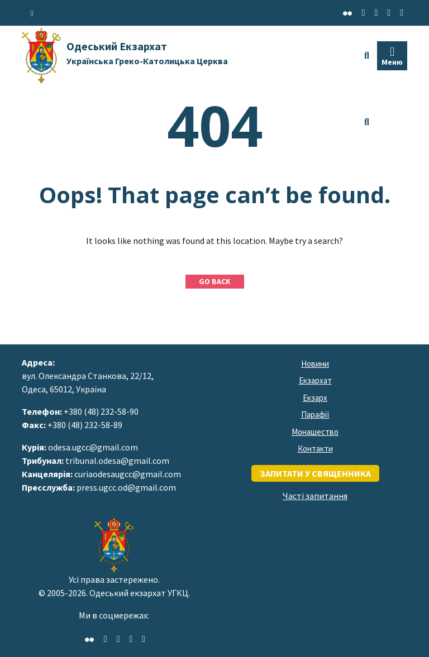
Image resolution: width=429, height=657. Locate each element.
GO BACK (215, 281)
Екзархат (315, 380)
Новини (315, 363)
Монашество (315, 431)
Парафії (315, 414)
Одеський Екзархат (147, 52)
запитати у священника (315, 473)
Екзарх (315, 397)
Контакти (315, 448)
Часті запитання (315, 495)
